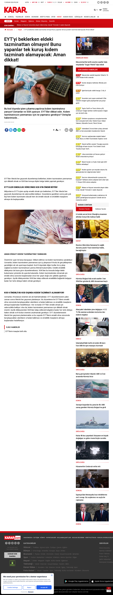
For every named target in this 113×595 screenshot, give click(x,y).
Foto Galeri (29, 570)
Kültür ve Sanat (68, 570)
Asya (58, 551)
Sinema (52, 567)
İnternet (43, 564)
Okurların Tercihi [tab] (84, 209)
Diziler (16, 21)
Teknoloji (28, 564)
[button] (54, 130)
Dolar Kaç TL (104, 556)
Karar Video (68, 17)
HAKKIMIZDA (28, 538)
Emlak (43, 554)
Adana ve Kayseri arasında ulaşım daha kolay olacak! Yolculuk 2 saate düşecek (43, 25)
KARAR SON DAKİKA (12, 555)
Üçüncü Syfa (44, 547)
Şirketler (76, 554)
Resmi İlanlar (89, 17)
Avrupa (52, 551)
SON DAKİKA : (9, 25)
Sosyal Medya (53, 564)
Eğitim (64, 547)
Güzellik (52, 21)
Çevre (59, 547)
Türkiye (53, 547)
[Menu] (97, 17)
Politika (36, 547)
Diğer (75, 557)
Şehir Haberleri (105, 559)
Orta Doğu (37, 551)
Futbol (33, 557)
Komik (58, 567)
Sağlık (47, 561)
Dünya (27, 17)
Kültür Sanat (55, 561)
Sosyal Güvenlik (66, 554)
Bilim (67, 564)
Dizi (47, 567)
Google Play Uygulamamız (78, 581)
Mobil (37, 564)
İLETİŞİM (36, 538)
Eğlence (31, 21)
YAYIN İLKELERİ (51, 538)
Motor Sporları (66, 557)
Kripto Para (45, 17)
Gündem (41, 567)
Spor (53, 17)
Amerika (45, 551)
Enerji (57, 554)
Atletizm (56, 557)
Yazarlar (19, 17)
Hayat (59, 17)
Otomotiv (50, 554)
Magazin (24, 21)
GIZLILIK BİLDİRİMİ (78, 538)
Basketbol (40, 557)
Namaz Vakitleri (105, 551)
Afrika (63, 551)
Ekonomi (35, 17)
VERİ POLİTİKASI (90, 538)
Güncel (11, 17)
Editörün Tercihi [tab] (100, 209)
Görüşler (78, 17)
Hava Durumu (104, 548)
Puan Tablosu (104, 553)
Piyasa (37, 554)
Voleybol (48, 557)
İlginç (63, 567)
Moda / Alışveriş (41, 21)
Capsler (46, 570)
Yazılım (61, 564)
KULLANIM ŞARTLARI (64, 538)
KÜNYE (42, 538)
